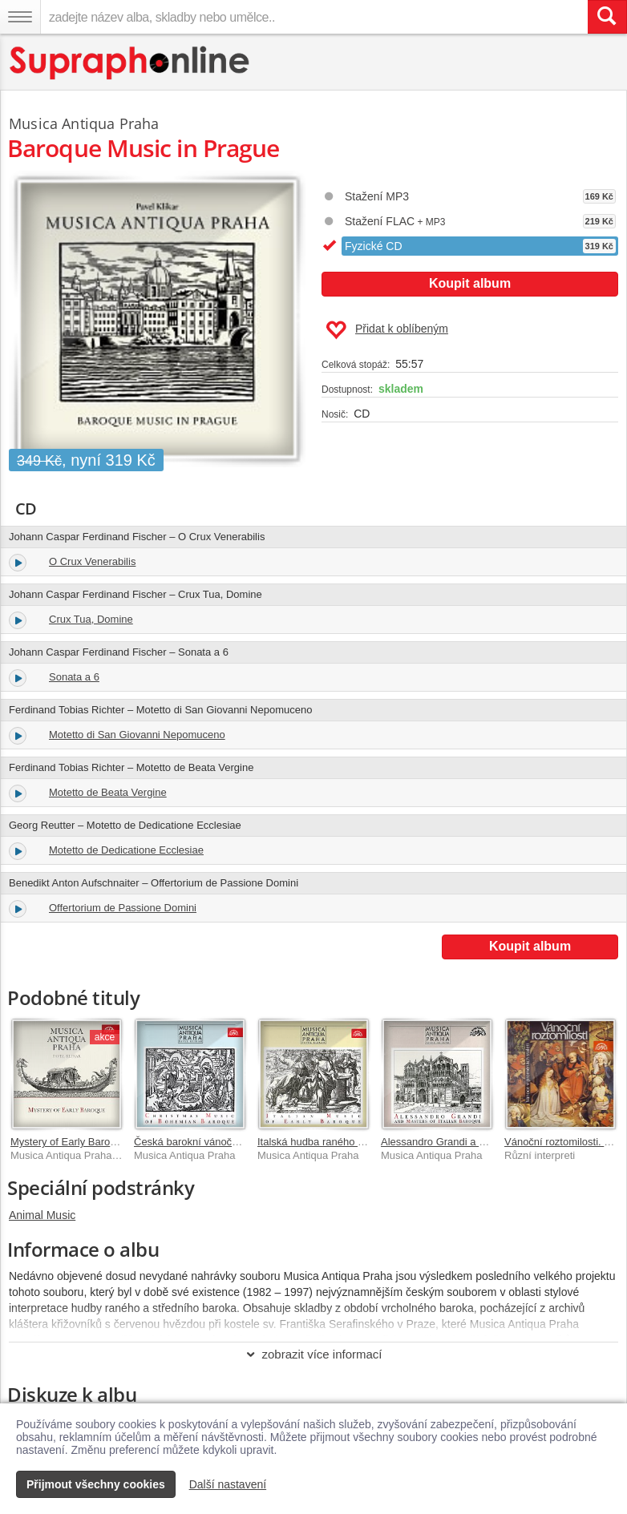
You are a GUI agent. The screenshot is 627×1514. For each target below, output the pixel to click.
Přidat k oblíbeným (387, 330)
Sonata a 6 (74, 677)
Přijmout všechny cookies (95, 1484)
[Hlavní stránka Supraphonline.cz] (130, 63)
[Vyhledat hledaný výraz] (607, 17)
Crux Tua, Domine (91, 619)
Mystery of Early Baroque (68, 1142)
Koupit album (470, 283)
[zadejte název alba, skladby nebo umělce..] (314, 17)
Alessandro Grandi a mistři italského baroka (481, 1142)
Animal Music (42, 1215)
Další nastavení (228, 1484)
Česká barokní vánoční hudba (203, 1142)
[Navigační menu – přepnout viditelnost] (20, 17)
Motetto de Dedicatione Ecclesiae (126, 850)
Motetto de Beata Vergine (108, 792)
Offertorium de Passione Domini (122, 908)
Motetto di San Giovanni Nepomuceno (137, 735)
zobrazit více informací (313, 1354)
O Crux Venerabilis (92, 561)
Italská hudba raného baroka (323, 1142)
